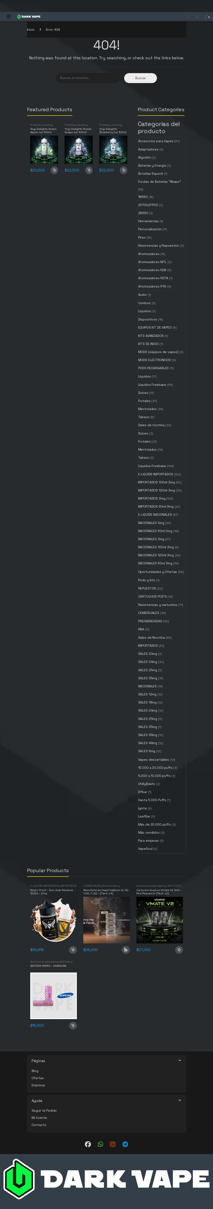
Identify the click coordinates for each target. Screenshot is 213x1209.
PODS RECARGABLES (153, 368)
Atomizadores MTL (152, 262)
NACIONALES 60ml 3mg (155, 563)
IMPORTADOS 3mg (151, 498)
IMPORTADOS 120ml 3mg (156, 490)
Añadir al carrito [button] (54, 170)
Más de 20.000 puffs (154, 824)
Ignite (142, 808)
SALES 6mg (146, 751)
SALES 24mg (147, 662)
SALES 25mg (147, 670)
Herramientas (148, 221)
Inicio (31, 29)
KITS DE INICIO (148, 344)
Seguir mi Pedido (44, 1110)
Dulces (143, 393)
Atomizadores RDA (152, 270)
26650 (143, 213)
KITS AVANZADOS (151, 336)
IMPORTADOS (148, 645)
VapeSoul (145, 849)
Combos (144, 303)
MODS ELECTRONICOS (154, 360)
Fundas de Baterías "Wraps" (159, 182)
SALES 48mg (147, 743)
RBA (141, 629)
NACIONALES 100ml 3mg (156, 547)
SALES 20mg (147, 654)
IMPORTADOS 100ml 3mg (156, 482)
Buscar (140, 78)
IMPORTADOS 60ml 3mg (156, 506)
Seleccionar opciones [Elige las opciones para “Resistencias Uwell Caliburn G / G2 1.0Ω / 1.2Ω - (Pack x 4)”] (126, 950)
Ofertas (38, 1078)
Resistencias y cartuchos (157, 605)
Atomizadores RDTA (153, 278)
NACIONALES (147, 686)
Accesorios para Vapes (156, 141)
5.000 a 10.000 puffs (154, 776)
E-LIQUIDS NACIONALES (155, 514)
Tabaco (144, 417)
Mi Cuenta (39, 1118)
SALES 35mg (147, 678)
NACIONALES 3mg (151, 539)
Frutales (35, 124)
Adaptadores (148, 149)
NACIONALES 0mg (151, 523)
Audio (142, 295)
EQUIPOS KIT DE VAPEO (155, 327)
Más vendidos (149, 832)
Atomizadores (148, 254)
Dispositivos (147, 319)
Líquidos (46, 124)
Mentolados (147, 409)
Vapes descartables (153, 759)
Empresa (38, 1085)
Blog (35, 1071)
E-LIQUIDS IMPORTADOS (155, 474)
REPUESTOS (147, 588)
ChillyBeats (146, 784)
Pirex (142, 237)
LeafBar (144, 816)
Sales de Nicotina (151, 637)
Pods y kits (146, 580)
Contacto (39, 1125)
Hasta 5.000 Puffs (152, 800)
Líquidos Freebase (152, 385)
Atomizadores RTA (152, 286)
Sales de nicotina (151, 425)
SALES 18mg (147, 702)
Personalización (150, 229)
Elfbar (142, 792)
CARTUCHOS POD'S (152, 596)
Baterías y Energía (152, 165)
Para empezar (148, 840)
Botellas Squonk (150, 173)
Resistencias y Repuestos (158, 245)
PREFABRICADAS (150, 621)
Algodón (144, 157)
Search (187, 16)
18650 (143, 197)
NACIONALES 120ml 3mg (156, 555)
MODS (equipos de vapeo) (158, 352)
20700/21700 (148, 205)
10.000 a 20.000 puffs (155, 768)
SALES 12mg (147, 694)
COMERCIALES (148, 613)
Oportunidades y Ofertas (157, 572)
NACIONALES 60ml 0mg (155, 531)
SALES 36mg (147, 735)
